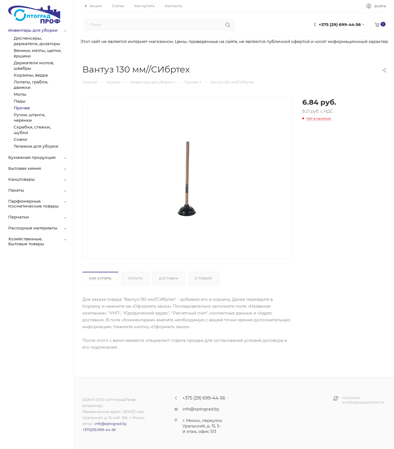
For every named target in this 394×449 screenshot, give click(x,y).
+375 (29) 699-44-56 (340, 24)
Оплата (135, 278)
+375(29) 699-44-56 (99, 429)
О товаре (203, 278)
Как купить (100, 278)
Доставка (168, 278)
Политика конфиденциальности (363, 400)
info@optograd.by (110, 423)
